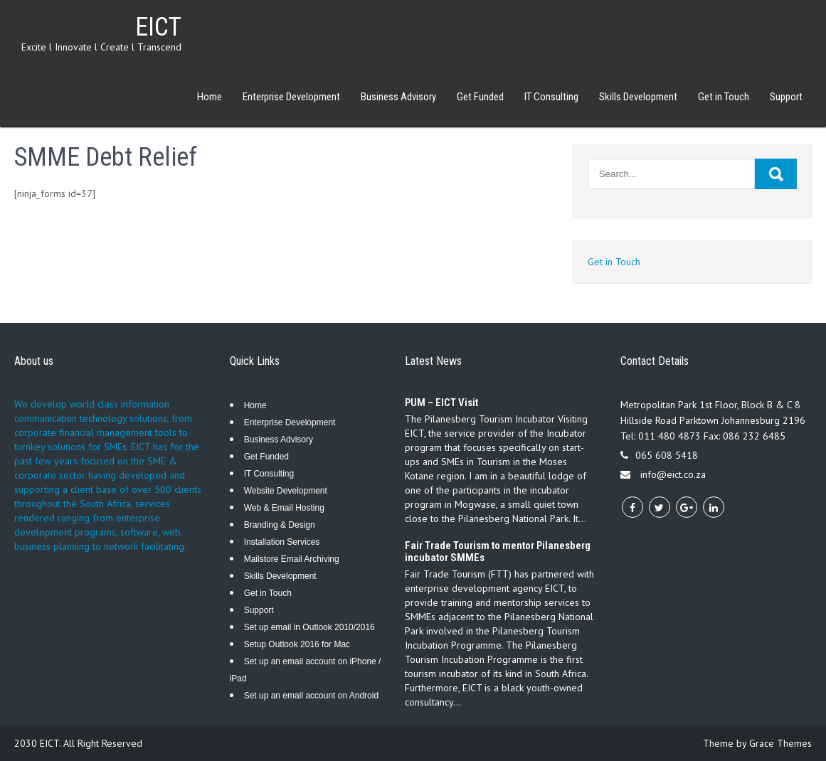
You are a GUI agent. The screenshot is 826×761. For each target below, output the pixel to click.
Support (786, 96)
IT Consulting (551, 96)
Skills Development (638, 96)
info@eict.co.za (673, 474)
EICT (158, 27)
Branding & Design (279, 525)
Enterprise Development (291, 96)
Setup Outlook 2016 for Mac (297, 644)
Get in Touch (723, 96)
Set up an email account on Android (311, 696)
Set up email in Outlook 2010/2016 (309, 627)
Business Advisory (398, 96)
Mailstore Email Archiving (291, 559)
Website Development (285, 491)
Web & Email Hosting (284, 508)
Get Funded (480, 96)
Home (209, 96)
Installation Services (282, 542)
